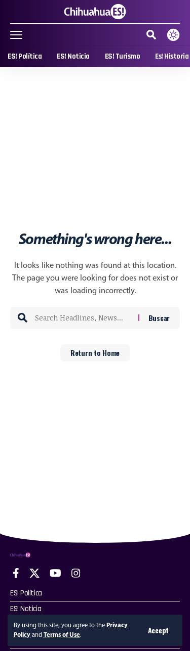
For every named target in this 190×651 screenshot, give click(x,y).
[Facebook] (16, 573)
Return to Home (95, 352)
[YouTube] (55, 573)
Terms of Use (62, 634)
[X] (34, 573)
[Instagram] (76, 573)
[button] (158, 630)
